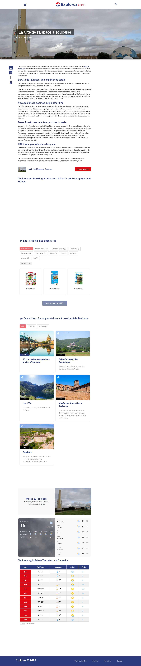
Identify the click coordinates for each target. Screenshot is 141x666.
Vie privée (107, 661)
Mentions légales (80, 661)
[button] (116, 4)
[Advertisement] (110, 94)
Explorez (21, 660)
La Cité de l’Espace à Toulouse (40, 169)
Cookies (95, 661)
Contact (119, 661)
